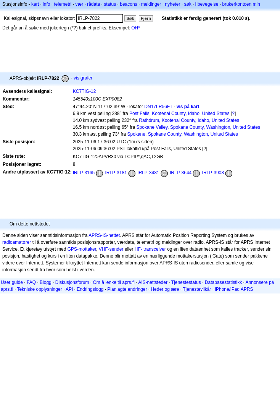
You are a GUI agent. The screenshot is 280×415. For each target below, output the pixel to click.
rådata (93, 4)
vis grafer (83, 78)
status (110, 4)
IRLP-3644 (180, 172)
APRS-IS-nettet (104, 235)
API (69, 289)
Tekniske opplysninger (39, 289)
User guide (12, 282)
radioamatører (16, 242)
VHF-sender (111, 249)
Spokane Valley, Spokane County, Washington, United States (198, 127)
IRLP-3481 (148, 172)
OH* (135, 28)
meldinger (151, 4)
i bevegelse (207, 4)
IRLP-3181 (116, 172)
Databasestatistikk (223, 282)
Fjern (146, 18)
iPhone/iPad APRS (234, 289)
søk (187, 4)
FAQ (31, 282)
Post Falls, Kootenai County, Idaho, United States (179, 113)
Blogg (45, 282)
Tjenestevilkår (197, 289)
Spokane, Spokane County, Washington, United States (182, 134)
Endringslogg (90, 289)
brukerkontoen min (241, 4)
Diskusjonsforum (72, 282)
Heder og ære (165, 289)
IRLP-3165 (84, 172)
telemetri (62, 4)
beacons (128, 4)
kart (35, 4)
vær (79, 4)
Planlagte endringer (127, 289)
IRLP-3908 (213, 172)
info (46, 4)
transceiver (154, 249)
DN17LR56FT (158, 106)
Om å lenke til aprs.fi (114, 282)
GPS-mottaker (82, 249)
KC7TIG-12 (84, 91)
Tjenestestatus (186, 282)
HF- (138, 249)
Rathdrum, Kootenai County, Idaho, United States (189, 120)
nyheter (172, 4)
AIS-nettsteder (152, 282)
